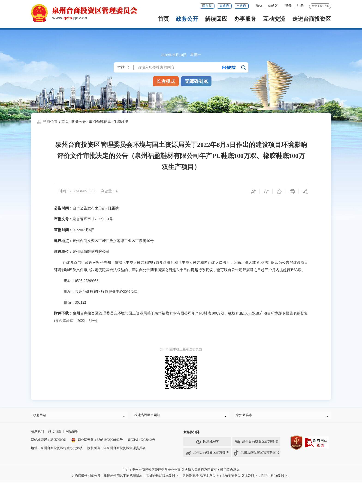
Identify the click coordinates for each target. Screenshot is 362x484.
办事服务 (245, 19)
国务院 (207, 6)
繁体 (259, 6)
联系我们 (37, 434)
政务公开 (187, 19)
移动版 (273, 6)
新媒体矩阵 (191, 434)
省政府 (224, 6)
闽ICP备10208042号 (141, 442)
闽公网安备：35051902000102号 (97, 442)
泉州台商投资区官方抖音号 (256, 455)
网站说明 (72, 434)
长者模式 (166, 81)
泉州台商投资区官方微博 (207, 455)
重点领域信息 (100, 122)
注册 (300, 6)
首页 (163, 19)
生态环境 (121, 122)
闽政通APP (207, 444)
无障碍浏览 (196, 81)
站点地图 (54, 434)
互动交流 (274, 19)
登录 (288, 6)
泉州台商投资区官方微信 (256, 444)
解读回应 (216, 19)
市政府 (241, 6)
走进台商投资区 (311, 19)
